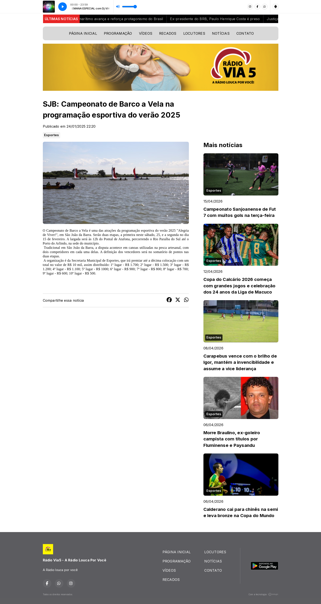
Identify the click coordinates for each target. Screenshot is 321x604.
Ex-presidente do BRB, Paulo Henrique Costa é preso (218, 19)
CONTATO (245, 33)
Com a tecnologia (263, 594)
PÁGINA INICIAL (83, 33)
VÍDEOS (145, 33)
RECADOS (167, 33)
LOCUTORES (194, 33)
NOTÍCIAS (221, 33)
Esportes (51, 135)
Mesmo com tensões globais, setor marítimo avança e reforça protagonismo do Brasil (94, 19)
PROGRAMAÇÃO (118, 33)
